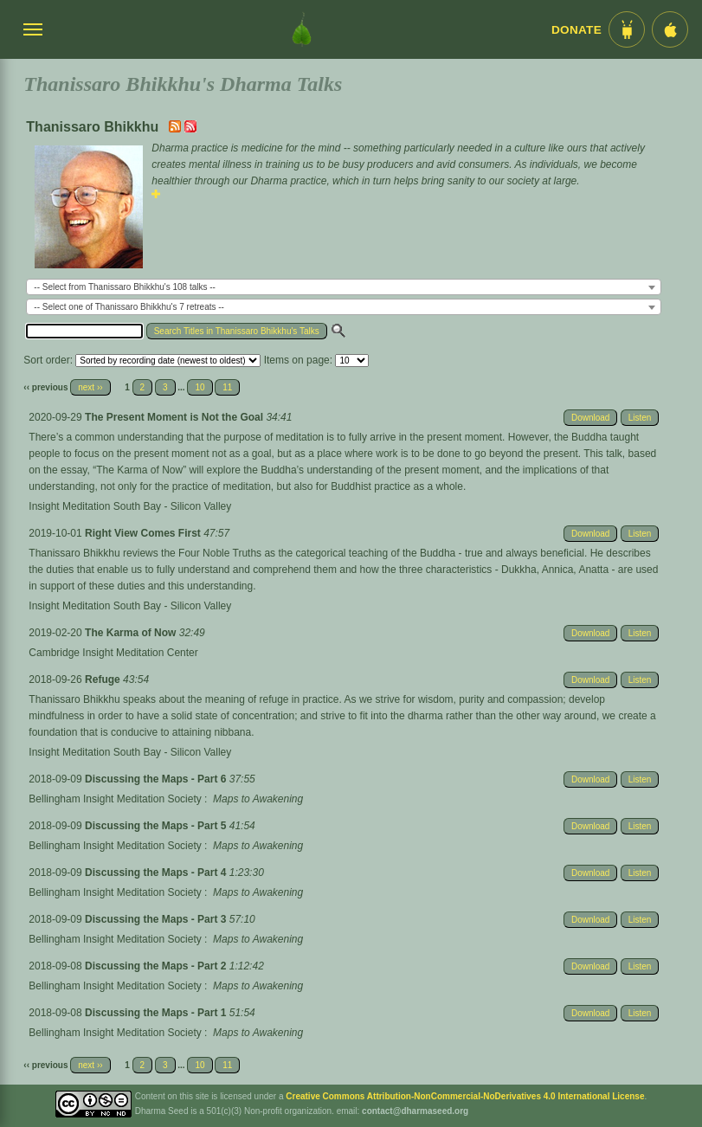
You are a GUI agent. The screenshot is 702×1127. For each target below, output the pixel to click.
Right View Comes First (144, 533)
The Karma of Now (132, 633)
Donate (576, 29)
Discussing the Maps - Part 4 (157, 872)
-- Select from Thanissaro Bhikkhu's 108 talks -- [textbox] (125, 287)
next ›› (90, 387)
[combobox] (343, 287)
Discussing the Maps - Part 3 (157, 919)
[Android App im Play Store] (627, 29)
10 (199, 387)
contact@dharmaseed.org (415, 1111)
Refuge (104, 679)
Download (590, 417)
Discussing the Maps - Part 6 (157, 779)
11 (227, 387)
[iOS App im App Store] (670, 29)
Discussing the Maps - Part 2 (157, 966)
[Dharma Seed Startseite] (301, 29)
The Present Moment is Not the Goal (175, 417)
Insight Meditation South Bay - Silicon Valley (130, 506)
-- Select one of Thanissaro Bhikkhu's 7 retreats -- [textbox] (129, 307)
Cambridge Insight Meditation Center (113, 653)
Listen (640, 417)
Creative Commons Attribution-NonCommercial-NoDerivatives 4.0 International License (465, 1096)
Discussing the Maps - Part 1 (157, 1013)
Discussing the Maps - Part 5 (157, 826)
